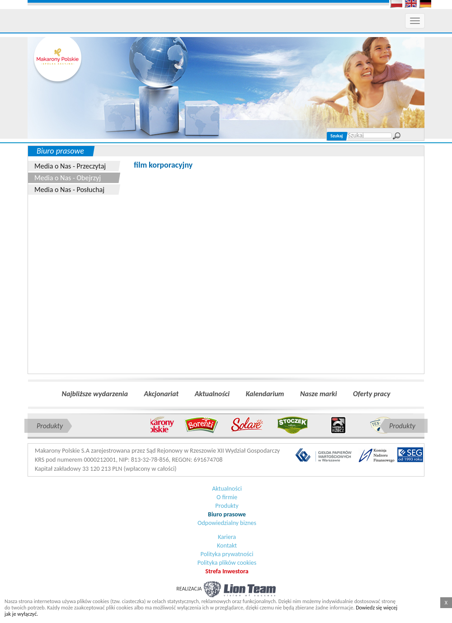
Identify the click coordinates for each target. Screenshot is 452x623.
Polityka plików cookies (227, 563)
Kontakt (227, 545)
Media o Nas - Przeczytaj (70, 166)
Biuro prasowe (227, 514)
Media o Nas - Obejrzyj (67, 177)
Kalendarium (265, 393)
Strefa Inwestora (226, 571)
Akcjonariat (161, 393)
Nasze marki (318, 393)
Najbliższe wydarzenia (95, 393)
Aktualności (212, 393)
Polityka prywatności (227, 554)
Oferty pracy (371, 393)
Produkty (226, 506)
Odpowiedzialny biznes (227, 523)
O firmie (227, 497)
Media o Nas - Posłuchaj (69, 189)
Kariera (227, 537)
